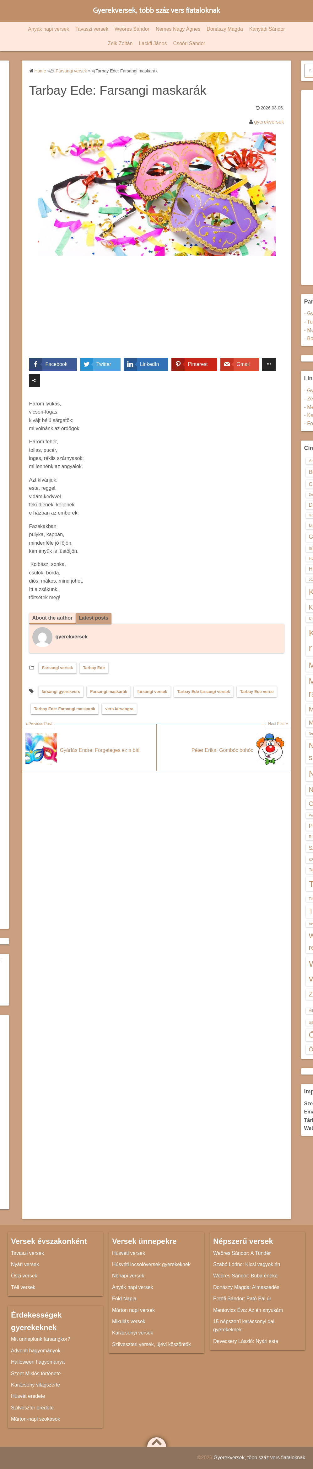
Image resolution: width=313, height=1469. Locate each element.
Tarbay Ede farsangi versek (203, 691)
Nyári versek (25, 1264)
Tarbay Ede (94, 667)
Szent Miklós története (36, 1373)
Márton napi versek (133, 1310)
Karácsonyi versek (132, 1332)
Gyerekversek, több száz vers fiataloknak (156, 11)
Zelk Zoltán (120, 43)
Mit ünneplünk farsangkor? (40, 1339)
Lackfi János (153, 43)
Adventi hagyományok (35, 1350)
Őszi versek (24, 1275)
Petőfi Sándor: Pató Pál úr (242, 1298)
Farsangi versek (57, 667)
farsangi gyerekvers (61, 691)
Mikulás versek (128, 1321)
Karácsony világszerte (35, 1384)
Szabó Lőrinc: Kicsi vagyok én (246, 1264)
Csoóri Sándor (189, 43)
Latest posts (93, 618)
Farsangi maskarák (108, 691)
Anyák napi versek (48, 29)
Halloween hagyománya (38, 1362)
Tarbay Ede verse (257, 691)
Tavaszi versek (91, 29)
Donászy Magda (225, 29)
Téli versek (23, 1287)
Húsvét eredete (28, 1396)
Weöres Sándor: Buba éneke (245, 1275)
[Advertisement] (156, 311)
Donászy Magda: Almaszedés (246, 1287)
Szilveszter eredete (32, 1407)
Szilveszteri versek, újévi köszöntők (151, 1344)
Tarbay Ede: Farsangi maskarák (64, 708)
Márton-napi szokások (35, 1419)
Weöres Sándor (132, 29)
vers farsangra (119, 708)
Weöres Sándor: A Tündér (242, 1253)
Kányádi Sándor (267, 29)
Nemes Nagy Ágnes (178, 29)
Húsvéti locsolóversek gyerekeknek (151, 1264)
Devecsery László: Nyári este (245, 1341)
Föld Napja (124, 1298)
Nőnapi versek (128, 1275)
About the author (52, 618)
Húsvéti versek (128, 1253)
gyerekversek (269, 121)
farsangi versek (152, 691)
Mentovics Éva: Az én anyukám (248, 1310)
